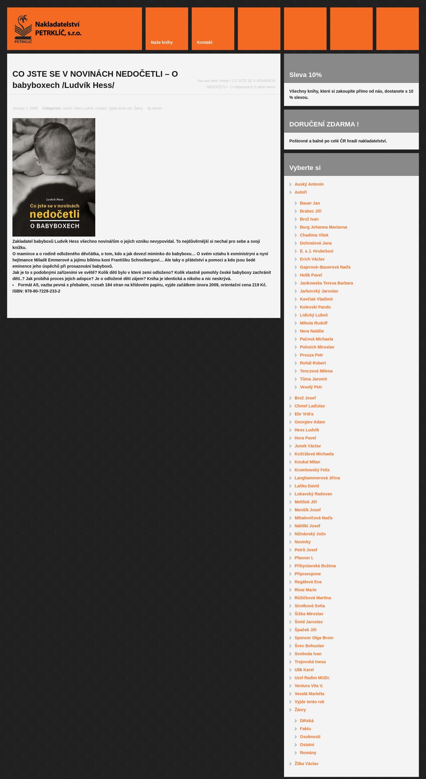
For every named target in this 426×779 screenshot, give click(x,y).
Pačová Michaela (316, 339)
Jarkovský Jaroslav (319, 291)
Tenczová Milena (316, 371)
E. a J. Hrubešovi (316, 251)
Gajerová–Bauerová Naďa (325, 267)
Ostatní (100, 108)
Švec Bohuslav (309, 645)
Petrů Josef (306, 549)
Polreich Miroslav (317, 347)
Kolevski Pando (315, 307)
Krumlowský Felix (312, 470)
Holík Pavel (311, 275)
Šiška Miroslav (309, 613)
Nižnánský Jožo (310, 533)
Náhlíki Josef (307, 525)
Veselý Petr (311, 387)
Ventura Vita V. (309, 685)
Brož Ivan (309, 219)
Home (224, 81)
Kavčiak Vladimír (316, 299)
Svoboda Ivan (308, 653)
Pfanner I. (304, 557)
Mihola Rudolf (313, 323)
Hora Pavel (305, 438)
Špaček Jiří (306, 629)
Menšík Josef (308, 509)
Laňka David (307, 486)
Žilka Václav (306, 763)
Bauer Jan (310, 203)
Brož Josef (305, 398)
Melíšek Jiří (306, 501)
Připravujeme (308, 573)
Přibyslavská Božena (315, 565)
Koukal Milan (307, 462)
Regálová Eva (308, 581)
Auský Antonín (309, 184)
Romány (308, 752)
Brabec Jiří (310, 211)
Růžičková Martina (313, 597)
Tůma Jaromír (313, 379)
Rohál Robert (313, 363)
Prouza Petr (311, 355)
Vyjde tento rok (120, 108)
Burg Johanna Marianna (323, 227)
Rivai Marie (306, 589)
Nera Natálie (312, 331)
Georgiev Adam (310, 422)
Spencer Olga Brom (314, 637)
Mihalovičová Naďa (314, 517)
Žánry (138, 108)
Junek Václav (308, 446)
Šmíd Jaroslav (309, 621)
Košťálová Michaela (314, 454)
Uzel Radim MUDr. (312, 677)
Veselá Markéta (309, 693)
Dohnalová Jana (316, 243)
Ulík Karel (304, 669)
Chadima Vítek (314, 235)
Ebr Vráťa (304, 414)
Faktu (305, 728)
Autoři (67, 108)
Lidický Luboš (314, 315)
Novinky (303, 541)
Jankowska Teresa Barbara (326, 283)
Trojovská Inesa (310, 661)
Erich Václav (312, 259)
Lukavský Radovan (313, 494)
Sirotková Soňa (310, 605)
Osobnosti (310, 736)
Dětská (307, 720)
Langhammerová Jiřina (317, 478)
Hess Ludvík (83, 108)
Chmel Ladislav (310, 406)
